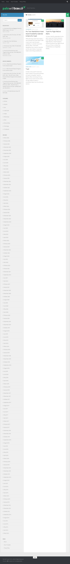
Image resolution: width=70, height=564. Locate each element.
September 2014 (7, 514)
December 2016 (7, 430)
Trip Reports (6, 129)
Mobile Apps (48, 29)
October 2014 (7, 511)
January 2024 (6, 212)
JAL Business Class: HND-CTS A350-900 (12, 46)
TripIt (27, 69)
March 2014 (6, 533)
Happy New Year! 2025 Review (10, 41)
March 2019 (6, 346)
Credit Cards (6, 110)
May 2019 (6, 340)
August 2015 (6, 480)
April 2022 (6, 262)
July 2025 (6, 159)
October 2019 (7, 327)
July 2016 (6, 446)
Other (5, 120)
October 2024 (7, 187)
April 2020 (6, 312)
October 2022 (7, 253)
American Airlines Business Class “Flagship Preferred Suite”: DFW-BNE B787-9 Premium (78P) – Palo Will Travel (12, 83)
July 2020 (6, 302)
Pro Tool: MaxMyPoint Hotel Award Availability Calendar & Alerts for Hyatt (35, 34)
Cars (5, 107)
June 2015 (6, 486)
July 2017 (6, 408)
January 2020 (6, 318)
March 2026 (6, 137)
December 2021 (7, 271)
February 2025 (7, 175)
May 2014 (6, 527)
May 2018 (6, 377)
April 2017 (6, 418)
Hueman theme (19, 561)
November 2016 (7, 433)
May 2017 (6, 415)
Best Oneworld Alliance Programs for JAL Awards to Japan (12, 77)
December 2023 (7, 215)
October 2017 (7, 399)
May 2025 (6, 165)
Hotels (5, 113)
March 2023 (6, 240)
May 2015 (6, 489)
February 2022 (7, 265)
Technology (28, 29)
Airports (5, 104)
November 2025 (7, 150)
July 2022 (6, 259)
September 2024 (7, 190)
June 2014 (6, 524)
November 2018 (7, 359)
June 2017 (6, 411)
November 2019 (7, 324)
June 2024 (6, 197)
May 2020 (6, 309)
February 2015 (7, 499)
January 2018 (6, 390)
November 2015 (7, 471)
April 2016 (6, 455)
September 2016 (7, 439)
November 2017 (7, 396)
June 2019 (6, 337)
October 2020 (7, 296)
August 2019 (6, 330)
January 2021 (6, 287)
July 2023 (6, 228)
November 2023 (7, 218)
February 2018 (7, 387)
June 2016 (6, 449)
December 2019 (7, 321)
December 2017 (7, 393)
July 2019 (6, 334)
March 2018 (6, 383)
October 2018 (7, 362)
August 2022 (6, 256)
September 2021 (7, 274)
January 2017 (6, 427)
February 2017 (7, 424)
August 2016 (6, 443)
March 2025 (6, 172)
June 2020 (6, 306)
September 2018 (7, 365)
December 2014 (7, 505)
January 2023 (6, 246)
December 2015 (7, 467)
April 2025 (6, 169)
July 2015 (6, 483)
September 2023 (7, 221)
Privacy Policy (23, 1)
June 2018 (6, 374)
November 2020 (7, 293)
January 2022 (6, 268)
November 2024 (7, 184)
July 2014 (6, 520)
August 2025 (6, 156)
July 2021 (6, 278)
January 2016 (6, 464)
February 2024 (7, 209)
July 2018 (6, 371)
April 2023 (6, 237)
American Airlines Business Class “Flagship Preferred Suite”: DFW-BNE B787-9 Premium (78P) (12, 52)
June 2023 (6, 231)
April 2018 (6, 380)
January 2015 (6, 502)
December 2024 (7, 181)
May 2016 (6, 452)
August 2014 (6, 517)
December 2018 (7, 355)
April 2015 (6, 492)
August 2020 (6, 299)
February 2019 (7, 349)
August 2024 (6, 193)
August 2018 (6, 368)
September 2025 (7, 153)
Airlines (5, 101)
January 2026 (6, 144)
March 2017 (6, 421)
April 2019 (6, 343)
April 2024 (6, 203)
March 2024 (6, 206)
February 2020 (7, 315)
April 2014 (6, 530)
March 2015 (6, 496)
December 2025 (7, 147)
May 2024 (6, 200)
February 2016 (7, 461)
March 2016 (6, 458)
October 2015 (7, 474)
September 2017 (7, 402)
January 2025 (6, 178)
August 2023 (6, 225)
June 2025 (6, 162)
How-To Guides (14, 1)
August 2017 (6, 405)
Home (3, 1)
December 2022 (7, 250)
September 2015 (7, 477)
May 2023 (6, 234)
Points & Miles (7, 123)
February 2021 (7, 284)
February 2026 (7, 141)
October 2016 (7, 436)
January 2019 (6, 352)
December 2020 (7, 290)
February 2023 (7, 243)
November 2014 (7, 508)
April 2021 (6, 281)
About (7, 1)
